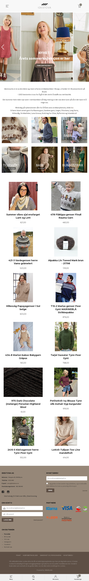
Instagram (7, 543)
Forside (7, 535)
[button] (86, 47)
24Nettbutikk (48, 571)
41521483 (11, 481)
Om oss (6, 540)
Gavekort (7, 545)
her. (72, 107)
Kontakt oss (8, 548)
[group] (44, 47)
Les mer (85, 491)
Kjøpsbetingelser (30, 556)
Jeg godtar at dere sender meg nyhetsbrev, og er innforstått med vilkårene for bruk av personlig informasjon (66, 486)
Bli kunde (7, 537)
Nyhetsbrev (68, 556)
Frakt (18, 556)
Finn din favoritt (44, 65)
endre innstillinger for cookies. (56, 567)
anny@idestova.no (13, 484)
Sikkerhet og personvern (50, 556)
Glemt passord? (38, 521)
